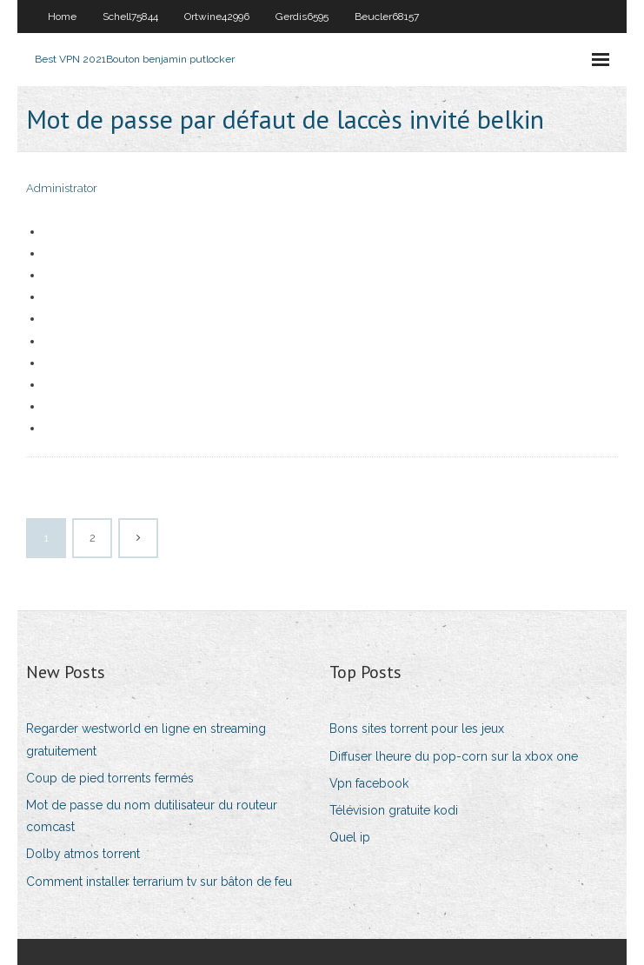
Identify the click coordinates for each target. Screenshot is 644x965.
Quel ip (349, 837)
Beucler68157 (387, 16)
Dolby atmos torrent (83, 854)
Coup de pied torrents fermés (110, 778)
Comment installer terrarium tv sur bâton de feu (159, 881)
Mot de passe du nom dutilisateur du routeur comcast (151, 816)
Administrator (61, 188)
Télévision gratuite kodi (393, 810)
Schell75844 (130, 16)
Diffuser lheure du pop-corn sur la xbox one (453, 756)
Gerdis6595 (302, 16)
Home (62, 16)
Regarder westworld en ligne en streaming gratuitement (146, 739)
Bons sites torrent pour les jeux (416, 728)
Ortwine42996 (216, 16)
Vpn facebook (368, 783)
